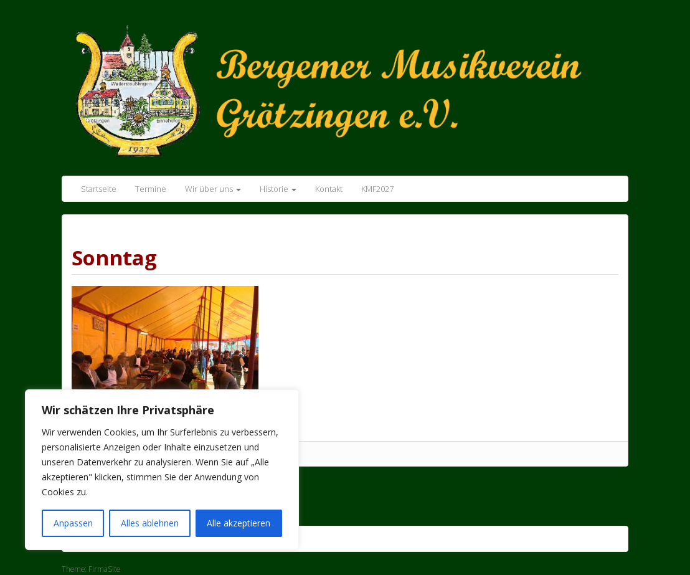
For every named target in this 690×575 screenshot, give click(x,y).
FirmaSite (104, 569)
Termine (150, 188)
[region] (162, 469)
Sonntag (114, 258)
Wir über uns (213, 188)
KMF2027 (377, 188)
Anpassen (73, 523)
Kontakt (329, 188)
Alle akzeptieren (238, 523)
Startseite (98, 188)
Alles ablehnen (150, 523)
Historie (278, 188)
